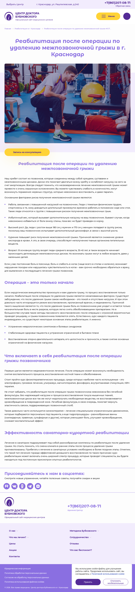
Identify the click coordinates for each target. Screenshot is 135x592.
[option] (67, 103)
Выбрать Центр (17, 4)
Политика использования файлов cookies (24, 582)
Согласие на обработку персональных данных (27, 577)
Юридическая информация (18, 568)
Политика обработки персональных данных (26, 573)
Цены (12, 543)
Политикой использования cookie (108, 574)
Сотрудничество (80, 537)
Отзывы (74, 543)
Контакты (14, 556)
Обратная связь (123, 6)
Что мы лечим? (19, 537)
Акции (13, 550)
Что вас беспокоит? (81, 550)
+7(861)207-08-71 (117, 2)
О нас (13, 530)
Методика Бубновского (84, 530)
